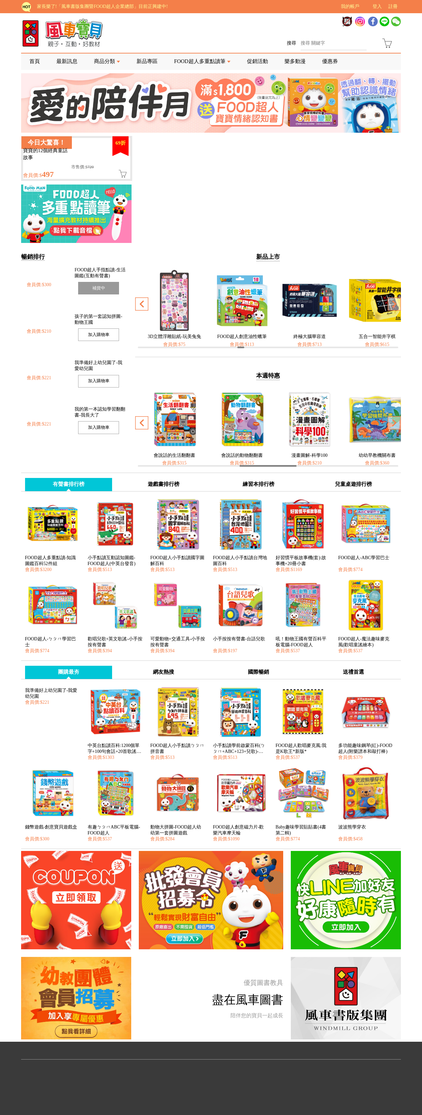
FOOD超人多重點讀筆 (200, 61)
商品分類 (104, 61)
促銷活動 (257, 61)
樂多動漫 (295, 61)
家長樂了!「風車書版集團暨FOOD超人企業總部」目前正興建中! (102, 6)
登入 (377, 6)
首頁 (34, 61)
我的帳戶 (350, 6)
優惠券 (330, 61)
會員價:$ (38, 175)
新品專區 (147, 61)
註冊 (393, 6)
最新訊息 (66, 61)
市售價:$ (82, 167)
